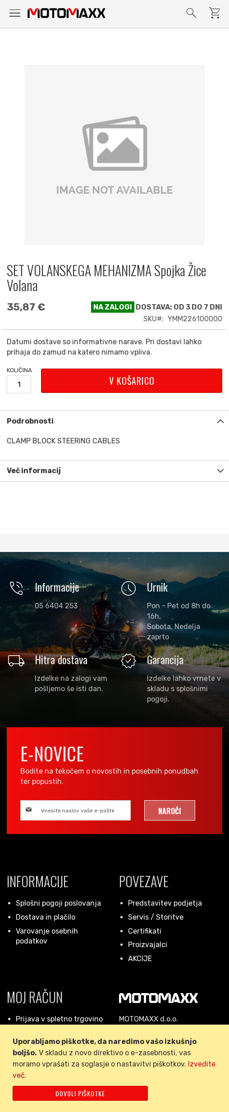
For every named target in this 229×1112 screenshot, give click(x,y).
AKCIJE (140, 958)
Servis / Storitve (155, 917)
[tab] (114, 421)
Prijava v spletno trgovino (59, 1019)
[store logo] (66, 13)
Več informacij (34, 470)
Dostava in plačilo (45, 917)
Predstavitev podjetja (165, 903)
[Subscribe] (169, 810)
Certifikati (144, 931)
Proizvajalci (147, 944)
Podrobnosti (30, 421)
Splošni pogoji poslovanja (58, 903)
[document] (116, 1068)
